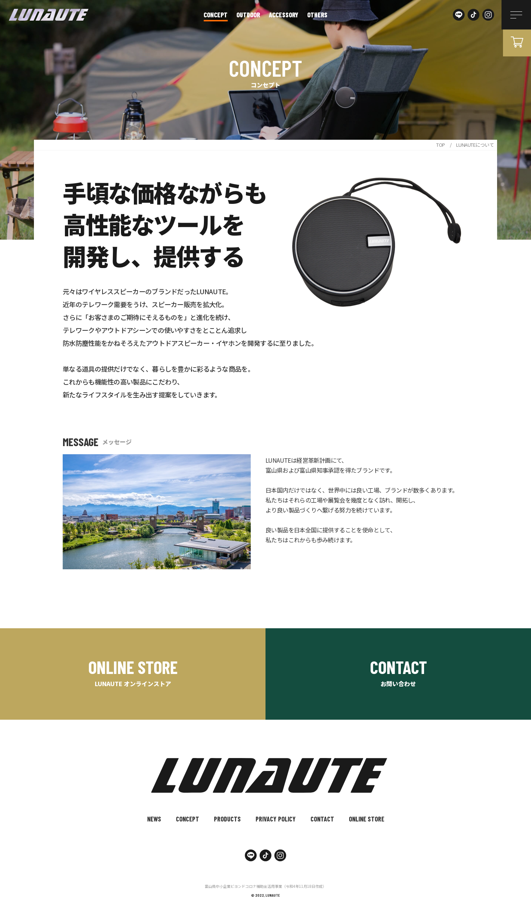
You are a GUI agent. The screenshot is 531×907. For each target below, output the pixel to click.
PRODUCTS (227, 819)
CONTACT (322, 819)
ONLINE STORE (366, 819)
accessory (283, 15)
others (317, 15)
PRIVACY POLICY (276, 819)
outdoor (248, 15)
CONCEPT (216, 15)
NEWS (154, 819)
